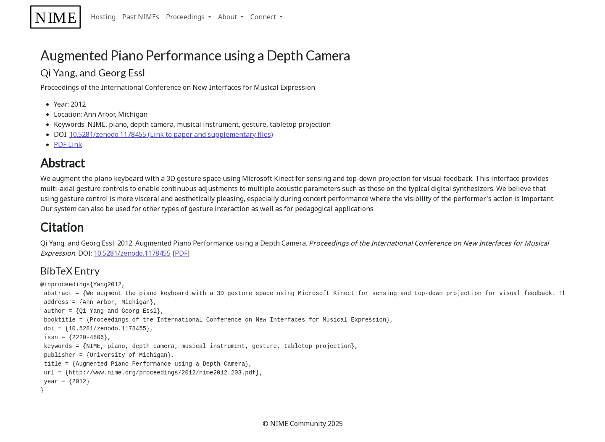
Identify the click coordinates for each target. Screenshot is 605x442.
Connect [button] (264, 16)
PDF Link (68, 144)
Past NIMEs (140, 16)
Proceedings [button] (186, 16)
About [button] (228, 16)
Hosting (103, 16)
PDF (181, 253)
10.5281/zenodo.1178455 (132, 253)
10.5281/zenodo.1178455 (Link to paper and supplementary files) (171, 134)
